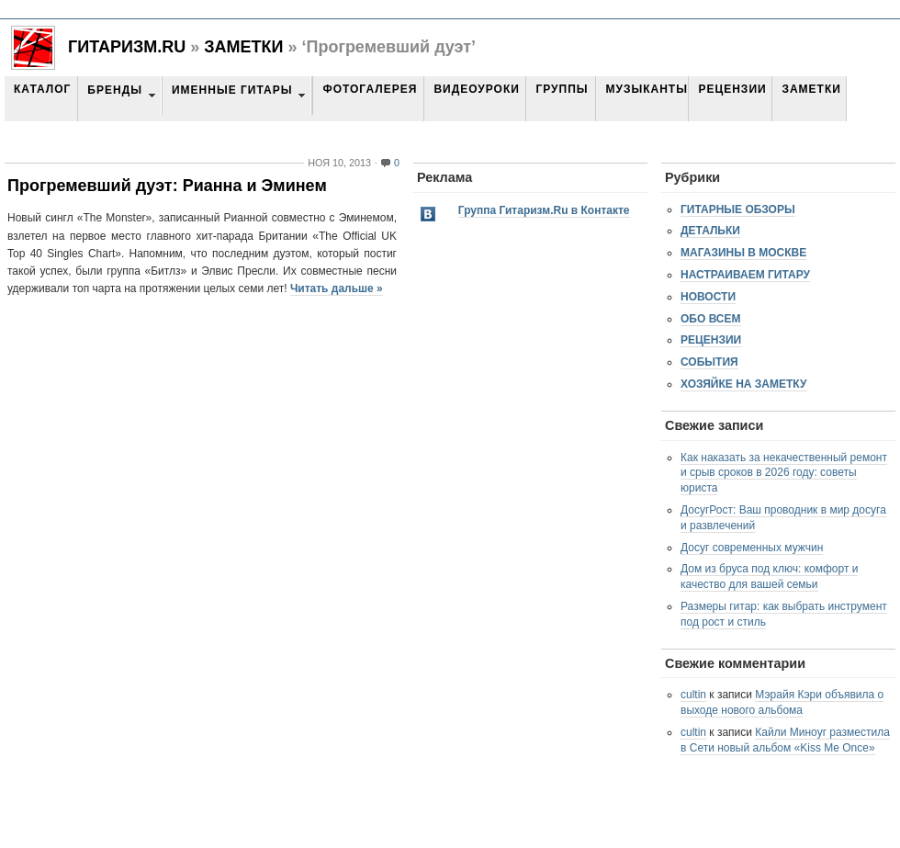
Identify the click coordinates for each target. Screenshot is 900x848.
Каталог (42, 89)
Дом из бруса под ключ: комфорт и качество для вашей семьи (769, 576)
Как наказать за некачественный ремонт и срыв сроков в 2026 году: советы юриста (784, 473)
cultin (693, 694)
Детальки (710, 230)
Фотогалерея (369, 89)
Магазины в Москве (743, 252)
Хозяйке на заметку (743, 384)
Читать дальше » (336, 288)
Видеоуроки (476, 89)
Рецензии (732, 89)
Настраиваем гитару (745, 274)
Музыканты (646, 89)
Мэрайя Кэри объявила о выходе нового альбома (782, 702)
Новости (708, 296)
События (709, 362)
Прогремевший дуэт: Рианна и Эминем (167, 185)
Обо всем (711, 318)
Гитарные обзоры (738, 209)
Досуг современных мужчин (752, 547)
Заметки (243, 47)
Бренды (114, 90)
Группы (561, 89)
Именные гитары (232, 90)
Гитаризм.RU (127, 47)
